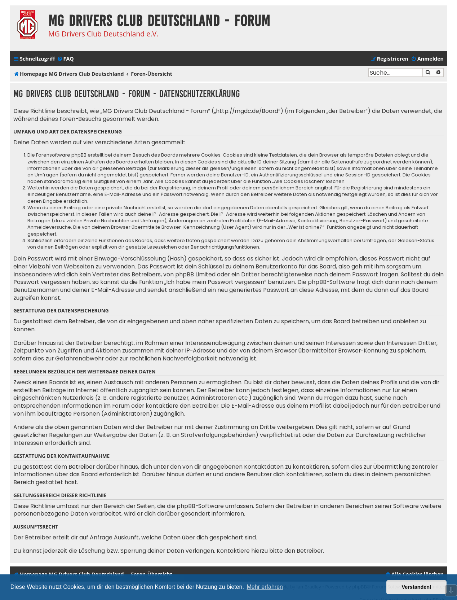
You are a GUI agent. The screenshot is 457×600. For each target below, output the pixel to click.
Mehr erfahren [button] (265, 587)
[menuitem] (65, 58)
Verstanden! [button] (416, 587)
